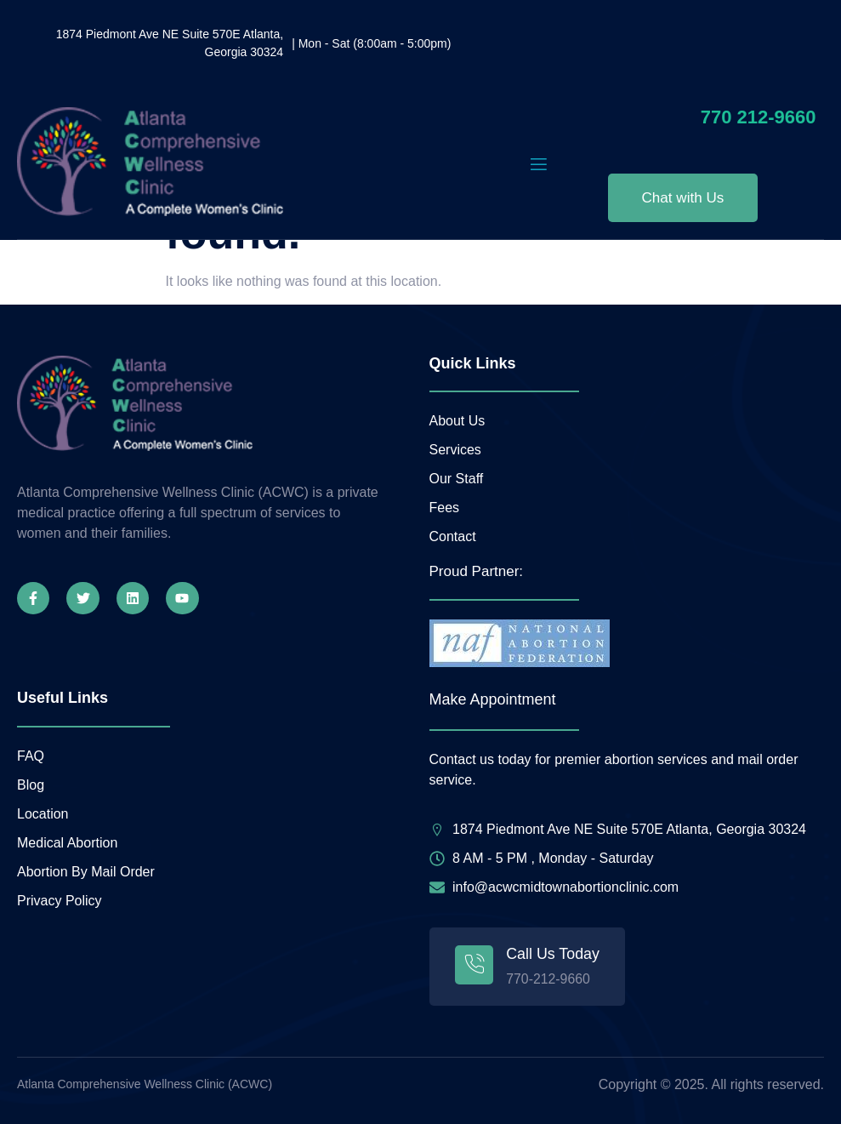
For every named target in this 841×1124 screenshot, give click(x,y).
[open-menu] (538, 165)
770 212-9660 (758, 117)
